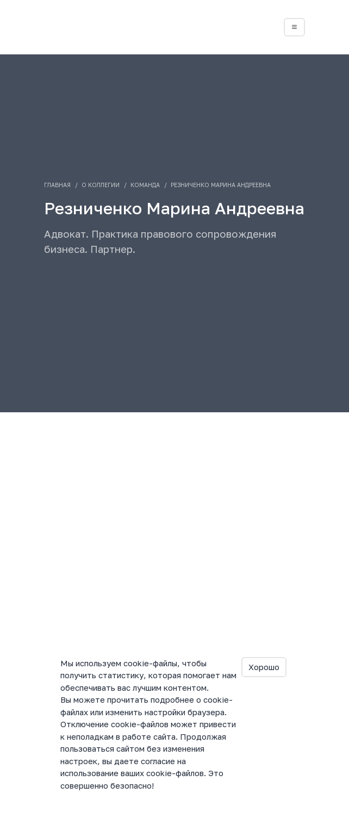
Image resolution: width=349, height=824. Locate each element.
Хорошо (263, 667)
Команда (145, 185)
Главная (57, 185)
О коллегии (101, 185)
